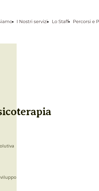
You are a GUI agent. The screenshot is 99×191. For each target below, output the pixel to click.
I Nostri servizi (32, 21)
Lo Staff (60, 21)
